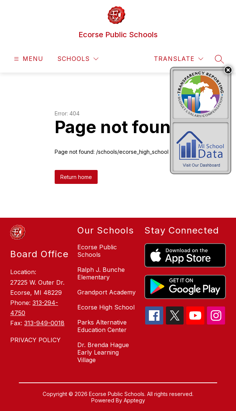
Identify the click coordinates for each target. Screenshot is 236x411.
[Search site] (219, 59)
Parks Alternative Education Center (102, 326)
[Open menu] (27, 59)
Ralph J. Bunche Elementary (101, 273)
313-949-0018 (44, 323)
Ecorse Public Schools (97, 250)
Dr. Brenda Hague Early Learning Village (103, 352)
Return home (76, 177)
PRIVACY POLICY (35, 340)
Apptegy (134, 400)
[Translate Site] (178, 59)
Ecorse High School (106, 307)
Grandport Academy (106, 292)
